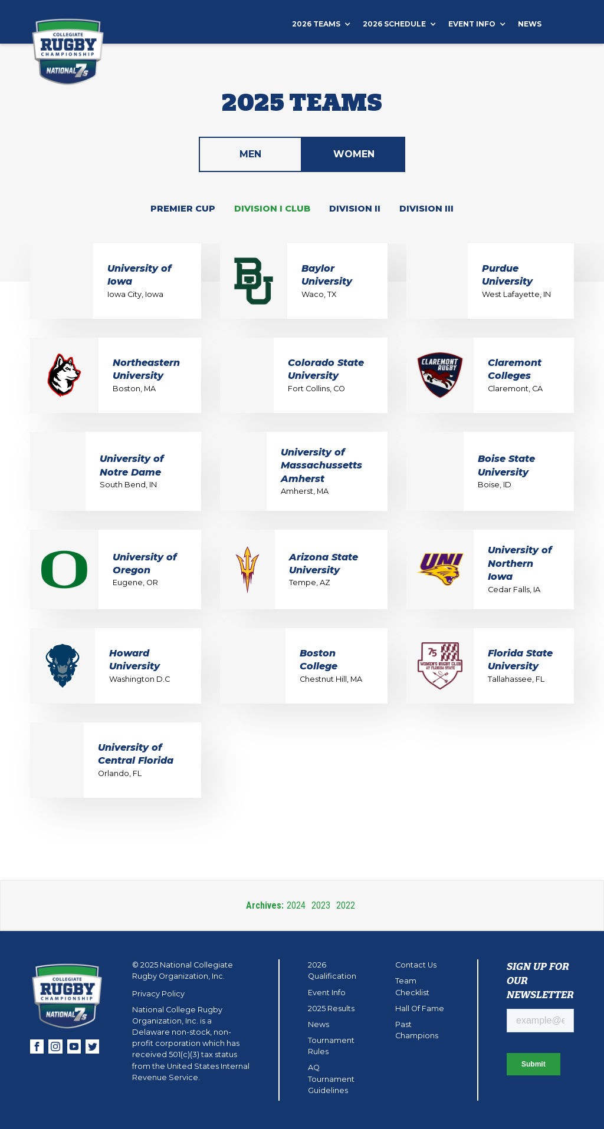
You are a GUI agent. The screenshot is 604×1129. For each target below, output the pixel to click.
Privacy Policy (158, 993)
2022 (345, 905)
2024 (296, 905)
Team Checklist (412, 986)
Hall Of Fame (419, 1008)
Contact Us (415, 964)
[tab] (250, 154)
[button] (327, 24)
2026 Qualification (332, 970)
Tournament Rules (331, 1046)
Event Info (327, 992)
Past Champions (416, 1030)
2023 (320, 905)
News (529, 23)
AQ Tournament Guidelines (331, 1078)
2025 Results (331, 1008)
